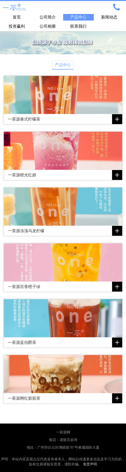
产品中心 (78, 17)
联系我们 (78, 26)
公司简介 (48, 17)
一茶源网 (63, 432)
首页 (17, 17)
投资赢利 (17, 26)
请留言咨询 (68, 440)
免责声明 (90, 464)
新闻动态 (109, 17)
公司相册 (48, 26)
